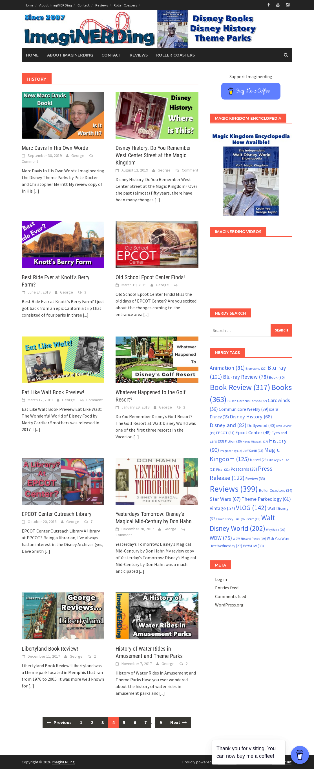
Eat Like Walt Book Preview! (53, 392)
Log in (221, 579)
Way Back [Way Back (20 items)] (275, 530)
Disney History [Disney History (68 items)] (251, 416)
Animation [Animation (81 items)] (227, 367)
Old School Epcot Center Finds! (150, 277)
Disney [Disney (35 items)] (219, 417)
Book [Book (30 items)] (277, 377)
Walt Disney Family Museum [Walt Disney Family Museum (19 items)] (239, 519)
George (77, 155)
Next (178, 722)
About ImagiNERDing (55, 5)
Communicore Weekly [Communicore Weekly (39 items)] (243, 409)
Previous (59, 722)
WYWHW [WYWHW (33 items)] (253, 545)
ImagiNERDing (63, 762)
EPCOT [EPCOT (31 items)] (225, 432)
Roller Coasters (125, 5)
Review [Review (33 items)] (255, 478)
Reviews (101, 5)
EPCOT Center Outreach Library (56, 514)
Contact (84, 5)
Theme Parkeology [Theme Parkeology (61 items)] (266, 499)
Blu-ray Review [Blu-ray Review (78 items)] (245, 376)
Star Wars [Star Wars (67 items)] (225, 499)
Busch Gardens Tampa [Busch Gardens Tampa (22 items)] (247, 401)
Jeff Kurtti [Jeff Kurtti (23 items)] (253, 450)
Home (29, 5)
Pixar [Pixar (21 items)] (223, 469)
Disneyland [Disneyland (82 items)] (228, 425)
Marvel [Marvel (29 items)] (259, 459)
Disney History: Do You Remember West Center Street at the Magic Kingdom (153, 155)
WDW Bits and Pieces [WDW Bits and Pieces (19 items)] (249, 539)
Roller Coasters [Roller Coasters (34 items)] (275, 490)
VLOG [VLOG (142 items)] (251, 508)
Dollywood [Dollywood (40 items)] (261, 425)
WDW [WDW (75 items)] (221, 538)
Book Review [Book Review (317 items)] (240, 387)
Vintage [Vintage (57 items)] (222, 508)
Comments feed (230, 596)
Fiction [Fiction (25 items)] (233, 441)
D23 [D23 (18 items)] (274, 410)
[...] (36, 191)
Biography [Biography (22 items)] (256, 368)
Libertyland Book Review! (50, 648)
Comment (30, 161)
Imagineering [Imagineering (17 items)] (231, 451)
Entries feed (226, 587)
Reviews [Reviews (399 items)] (234, 489)
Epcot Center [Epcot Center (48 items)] (253, 433)
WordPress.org (229, 605)
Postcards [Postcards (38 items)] (244, 469)
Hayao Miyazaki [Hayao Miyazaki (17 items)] (255, 441)
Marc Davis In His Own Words (55, 148)
